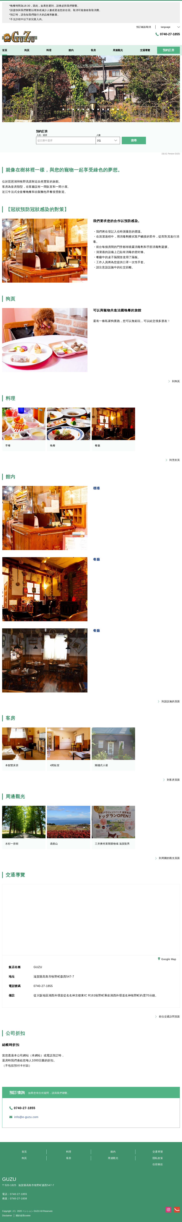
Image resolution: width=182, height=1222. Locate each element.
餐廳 (96, 559)
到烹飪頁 (173, 459)
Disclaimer (7, 1215)
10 (108, 109)
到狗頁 (174, 381)
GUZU (9, 1179)
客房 (68, 1158)
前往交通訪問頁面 (167, 1016)
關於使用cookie (23, 1215)
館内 (113, 1151)
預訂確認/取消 (143, 27)
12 (118, 109)
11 (113, 109)
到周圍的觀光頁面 (167, 858)
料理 (68, 1151)
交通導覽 (157, 1151)
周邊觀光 (113, 1158)
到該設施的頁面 (169, 701)
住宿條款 (157, 1164)
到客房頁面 (171, 779)
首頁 (24, 1151)
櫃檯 (96, 488)
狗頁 (24, 1158)
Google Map (167, 959)
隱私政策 (157, 1158)
